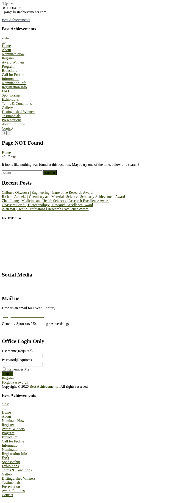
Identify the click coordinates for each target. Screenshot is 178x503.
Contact (7, 128)
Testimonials (11, 116)
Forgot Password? (15, 382)
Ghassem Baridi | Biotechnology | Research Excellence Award (47, 205)
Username (17, 351)
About (6, 50)
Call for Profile (13, 75)
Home (6, 46)
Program (8, 66)
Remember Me (18, 369)
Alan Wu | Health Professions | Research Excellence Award (45, 209)
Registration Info (14, 87)
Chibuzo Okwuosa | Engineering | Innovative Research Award (47, 192)
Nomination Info (14, 83)
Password (17, 360)
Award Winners (13, 62)
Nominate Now (13, 54)
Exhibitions (10, 99)
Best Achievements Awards (20, 288)
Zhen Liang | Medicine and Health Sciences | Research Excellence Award (55, 201)
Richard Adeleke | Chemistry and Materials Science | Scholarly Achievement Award (63, 197)
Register (8, 58)
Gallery (7, 108)
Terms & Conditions (17, 103)
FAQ (5, 91)
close (5, 37)
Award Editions (13, 124)
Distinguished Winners (18, 112)
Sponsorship (11, 95)
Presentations (11, 120)
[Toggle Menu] (4, 43)
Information (10, 79)
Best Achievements (16, 20)
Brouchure (9, 70)
